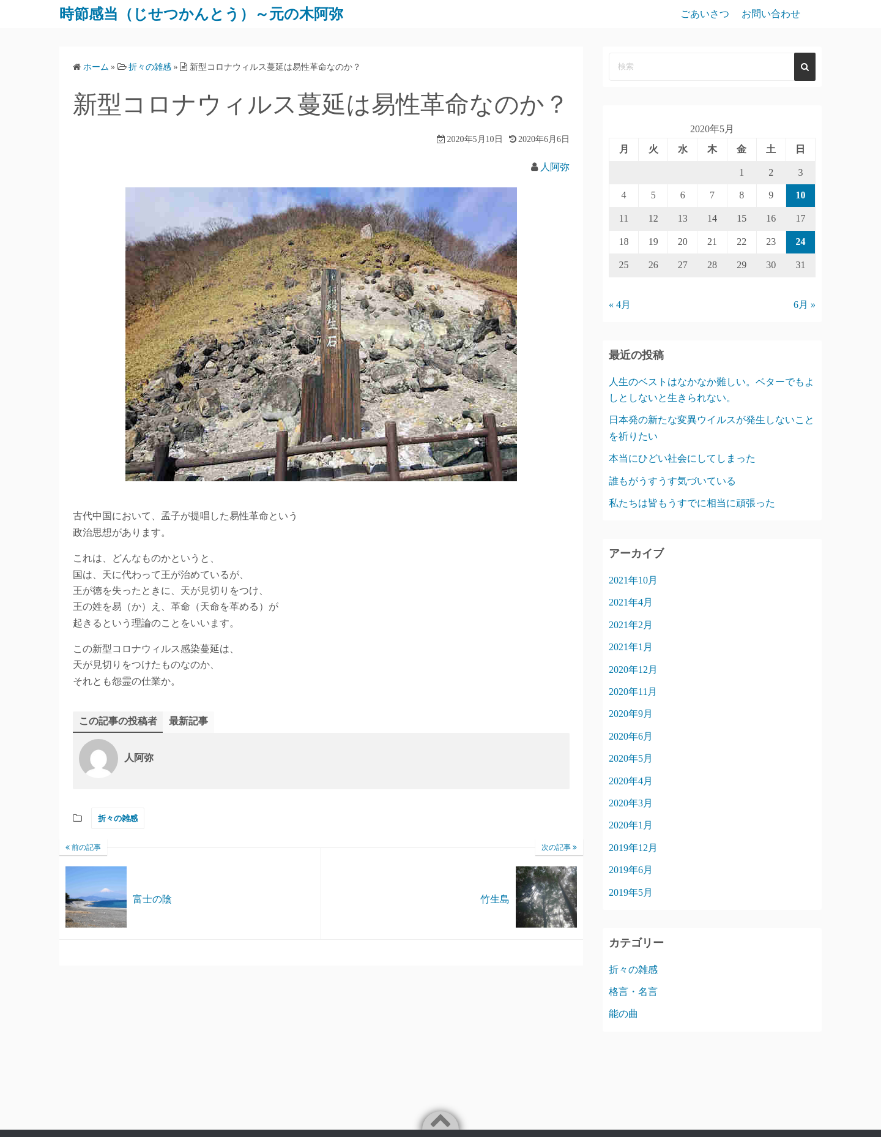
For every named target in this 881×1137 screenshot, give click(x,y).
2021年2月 (631, 625)
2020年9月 (631, 713)
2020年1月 (631, 825)
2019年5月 (631, 892)
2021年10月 (633, 580)
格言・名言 (633, 991)
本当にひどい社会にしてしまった (682, 458)
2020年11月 (633, 691)
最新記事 (188, 721)
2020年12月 (633, 669)
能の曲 (623, 1013)
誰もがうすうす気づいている (672, 481)
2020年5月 (631, 758)
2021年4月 (631, 602)
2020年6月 (631, 736)
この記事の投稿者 (118, 721)
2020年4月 (631, 781)
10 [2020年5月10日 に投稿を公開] (800, 195)
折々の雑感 (118, 818)
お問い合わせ (771, 14)
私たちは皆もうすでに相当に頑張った (692, 503)
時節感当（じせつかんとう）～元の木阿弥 (201, 14)
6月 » (805, 304)
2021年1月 (631, 647)
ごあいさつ (704, 14)
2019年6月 (631, 870)
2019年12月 (633, 847)
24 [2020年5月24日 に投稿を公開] (800, 241)
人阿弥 (555, 167)
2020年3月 (631, 803)
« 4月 (620, 304)
